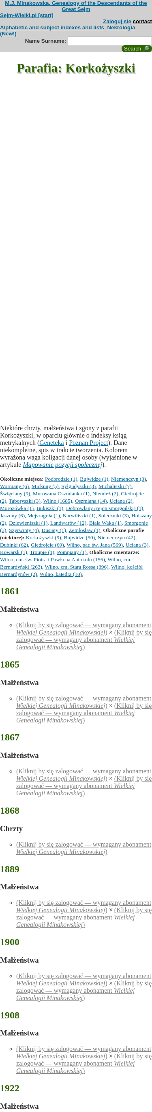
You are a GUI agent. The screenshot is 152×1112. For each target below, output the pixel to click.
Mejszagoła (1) (44, 515)
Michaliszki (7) (115, 486)
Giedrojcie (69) (47, 545)
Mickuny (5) (45, 486)
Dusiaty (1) (54, 530)
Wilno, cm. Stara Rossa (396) (76, 567)
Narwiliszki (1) (79, 515)
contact (142, 21)
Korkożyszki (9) (43, 537)
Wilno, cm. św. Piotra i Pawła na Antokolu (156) (52, 559)
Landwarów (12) (68, 523)
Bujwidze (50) (79, 537)
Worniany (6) (14, 486)
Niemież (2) (105, 493)
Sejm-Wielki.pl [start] (27, 15)
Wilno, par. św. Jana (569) (94, 545)
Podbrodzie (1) (61, 479)
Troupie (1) (42, 552)
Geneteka (51, 442)
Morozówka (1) (17, 508)
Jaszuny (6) (12, 515)
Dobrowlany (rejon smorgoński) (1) (104, 508)
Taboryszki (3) (25, 501)
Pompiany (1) (72, 552)
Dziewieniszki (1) (28, 523)
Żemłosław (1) (85, 530)
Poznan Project (88, 442)
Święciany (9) (15, 493)
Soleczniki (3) (113, 515)
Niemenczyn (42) (116, 537)
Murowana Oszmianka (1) (61, 493)
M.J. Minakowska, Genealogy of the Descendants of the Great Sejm (76, 6)
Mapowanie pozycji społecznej (62, 464)
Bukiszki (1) (49, 508)
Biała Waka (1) (105, 523)
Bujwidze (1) (94, 479)
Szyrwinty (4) (24, 530)
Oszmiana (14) (91, 501)
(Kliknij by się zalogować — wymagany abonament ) (83, 629)
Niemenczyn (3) (128, 479)
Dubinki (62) (14, 545)
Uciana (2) (121, 501)
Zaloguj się (117, 21)
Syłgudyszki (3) (78, 486)
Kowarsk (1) (13, 552)
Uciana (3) (137, 545)
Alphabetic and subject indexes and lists (52, 27)
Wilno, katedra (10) (61, 574)
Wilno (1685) (57, 501)
